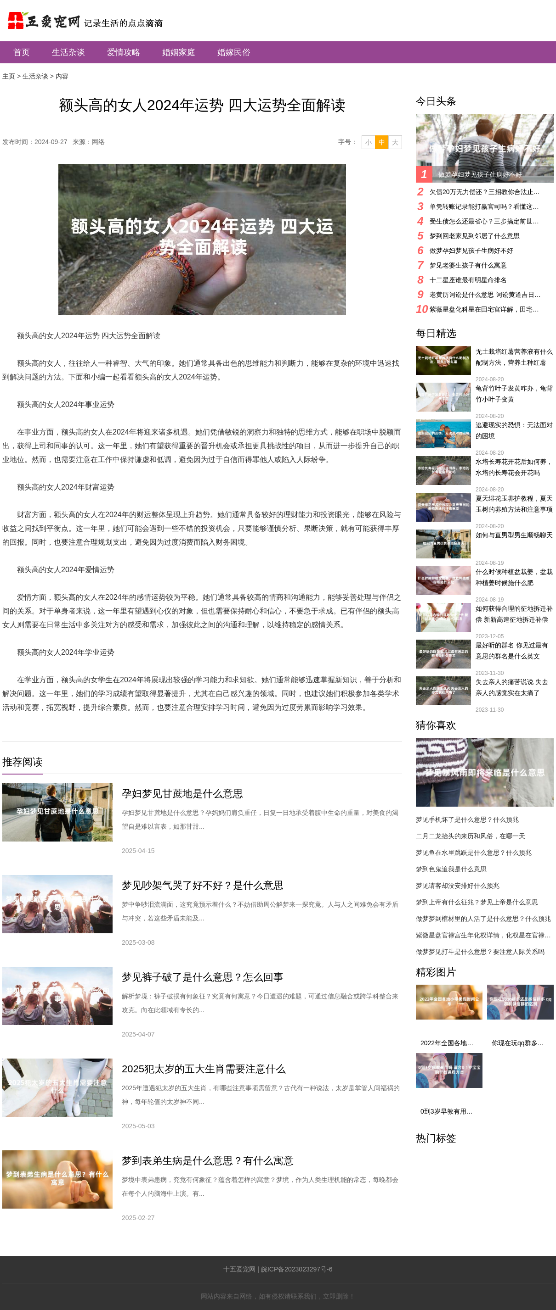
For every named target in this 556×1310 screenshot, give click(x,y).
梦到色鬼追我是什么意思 (451, 869)
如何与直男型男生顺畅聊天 (514, 535)
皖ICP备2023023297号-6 (297, 1269)
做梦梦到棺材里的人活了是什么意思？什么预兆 (483, 918)
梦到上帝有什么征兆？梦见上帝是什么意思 (477, 902)
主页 (8, 76)
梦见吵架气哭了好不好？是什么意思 (203, 885)
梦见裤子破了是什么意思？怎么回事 (203, 977)
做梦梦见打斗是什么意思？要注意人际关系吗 (480, 951)
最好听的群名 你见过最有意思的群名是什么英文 (512, 650)
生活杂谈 (68, 52)
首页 (21, 52)
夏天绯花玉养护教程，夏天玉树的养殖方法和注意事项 (514, 504)
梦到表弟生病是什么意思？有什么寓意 (208, 1160)
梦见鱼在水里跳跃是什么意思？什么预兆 (474, 852)
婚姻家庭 (178, 52)
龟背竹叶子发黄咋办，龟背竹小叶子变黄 (514, 394)
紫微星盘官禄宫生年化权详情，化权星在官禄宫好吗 (485, 935)
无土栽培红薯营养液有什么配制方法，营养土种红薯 (514, 357)
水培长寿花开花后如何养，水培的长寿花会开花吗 (514, 467)
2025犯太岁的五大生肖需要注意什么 (204, 1069)
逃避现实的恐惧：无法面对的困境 (514, 430)
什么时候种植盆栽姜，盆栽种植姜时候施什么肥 (514, 577)
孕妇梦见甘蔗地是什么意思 (182, 793)
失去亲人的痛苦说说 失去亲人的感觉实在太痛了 (512, 687)
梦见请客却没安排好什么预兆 (457, 885)
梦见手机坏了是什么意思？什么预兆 (467, 819)
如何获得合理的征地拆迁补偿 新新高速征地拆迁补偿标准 (514, 615)
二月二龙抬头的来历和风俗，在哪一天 (470, 836)
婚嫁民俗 (233, 52)
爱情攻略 (123, 52)
